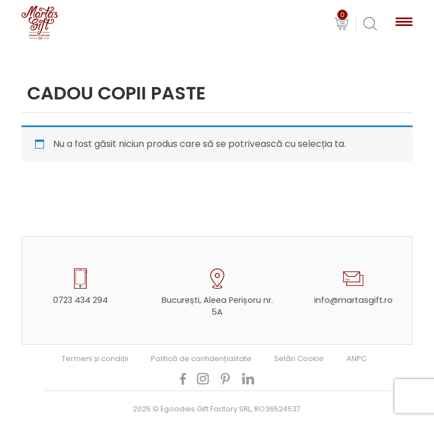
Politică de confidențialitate (201, 358)
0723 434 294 (80, 300)
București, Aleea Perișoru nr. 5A (217, 306)
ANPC (356, 358)
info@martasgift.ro (353, 300)
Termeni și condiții (95, 358)
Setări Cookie (299, 358)
